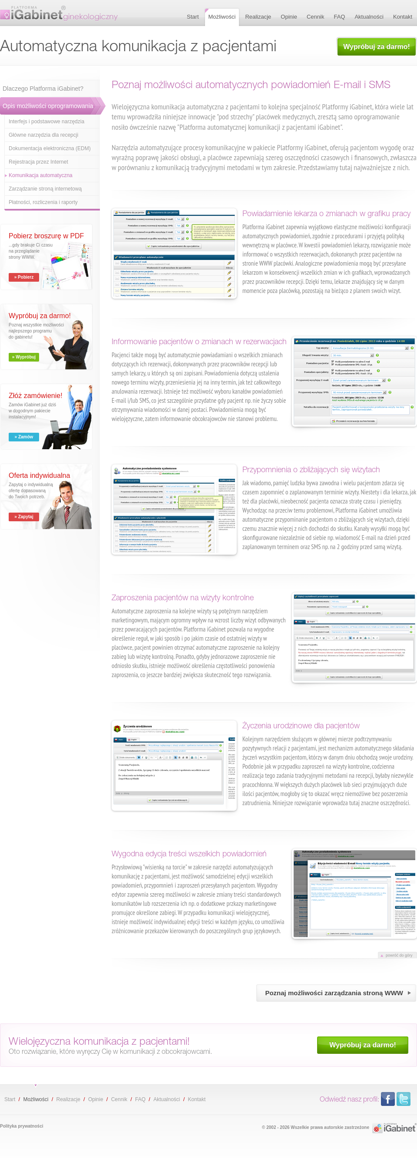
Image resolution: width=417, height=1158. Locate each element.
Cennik (119, 1099)
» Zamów (24, 436)
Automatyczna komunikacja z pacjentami (59, 13)
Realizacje (68, 1099)
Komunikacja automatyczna (41, 175)
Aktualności (166, 1099)
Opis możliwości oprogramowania (48, 105)
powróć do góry (399, 955)
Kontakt (197, 1099)
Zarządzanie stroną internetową (45, 189)
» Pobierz (23, 277)
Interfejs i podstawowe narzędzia (46, 121)
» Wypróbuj (24, 357)
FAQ (140, 1099)
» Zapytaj (23, 516)
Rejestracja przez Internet (38, 162)
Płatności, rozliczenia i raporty (43, 202)
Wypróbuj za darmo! (376, 46)
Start (9, 1099)
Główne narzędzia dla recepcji (43, 135)
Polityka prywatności (21, 1126)
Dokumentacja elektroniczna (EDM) (50, 148)
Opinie (95, 1099)
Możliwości (35, 1099)
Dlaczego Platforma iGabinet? (43, 88)
